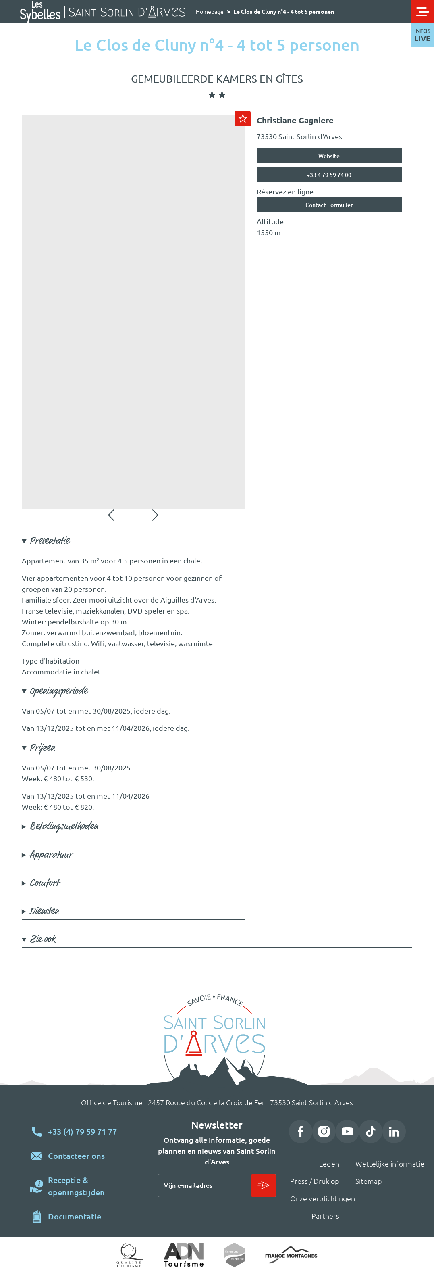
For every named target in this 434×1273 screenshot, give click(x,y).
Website (329, 156)
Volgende (154, 515)
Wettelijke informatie (389, 1164)
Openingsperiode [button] (58, 691)
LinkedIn (394, 1131)
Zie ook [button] (42, 940)
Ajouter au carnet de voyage (243, 118)
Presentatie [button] (49, 541)
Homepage (210, 11)
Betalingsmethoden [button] (63, 827)
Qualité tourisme (130, 1255)
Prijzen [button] (42, 748)
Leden (329, 1164)
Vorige (112, 515)
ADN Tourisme (184, 1255)
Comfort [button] (44, 883)
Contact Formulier (329, 205)
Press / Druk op (314, 1181)
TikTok (370, 1131)
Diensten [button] (44, 911)
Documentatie (74, 1216)
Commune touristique (234, 1255)
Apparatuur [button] (50, 855)
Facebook (300, 1131)
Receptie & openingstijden (76, 1186)
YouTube (347, 1131)
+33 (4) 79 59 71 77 (82, 1131)
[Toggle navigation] (422, 11)
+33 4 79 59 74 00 (329, 175)
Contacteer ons (76, 1155)
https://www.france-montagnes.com (291, 1255)
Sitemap (368, 1181)
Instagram (324, 1131)
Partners (325, 1216)
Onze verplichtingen (322, 1198)
